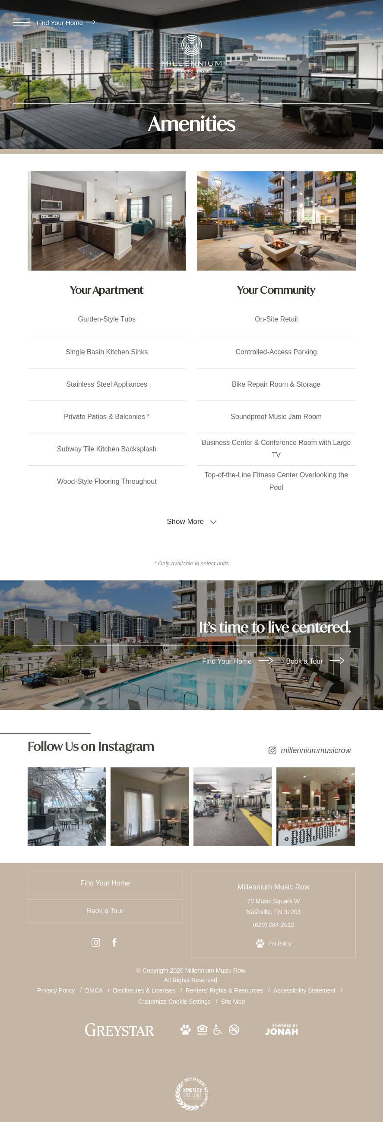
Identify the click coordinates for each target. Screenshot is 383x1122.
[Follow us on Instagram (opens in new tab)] (96, 941)
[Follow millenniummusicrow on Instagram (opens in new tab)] (192, 749)
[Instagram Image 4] (318, 805)
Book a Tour (315, 661)
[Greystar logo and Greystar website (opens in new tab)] (120, 1030)
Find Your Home (65, 22)
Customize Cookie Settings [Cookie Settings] (174, 998)
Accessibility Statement (305, 987)
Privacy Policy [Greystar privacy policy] (56, 987)
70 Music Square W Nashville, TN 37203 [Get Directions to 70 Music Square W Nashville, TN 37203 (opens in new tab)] (274, 903)
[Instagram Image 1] (65, 805)
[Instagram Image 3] (234, 805)
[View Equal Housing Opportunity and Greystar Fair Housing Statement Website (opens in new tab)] (202, 1028)
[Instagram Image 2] (149, 805)
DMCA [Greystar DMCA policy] (94, 987)
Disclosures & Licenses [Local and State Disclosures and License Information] (145, 987)
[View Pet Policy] (273, 941)
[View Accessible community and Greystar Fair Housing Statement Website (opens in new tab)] (218, 1028)
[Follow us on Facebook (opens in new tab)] (114, 941)
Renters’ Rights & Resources (225, 987)
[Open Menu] (21, 22)
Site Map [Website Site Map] (233, 998)
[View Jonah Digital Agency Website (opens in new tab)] (281, 1028)
